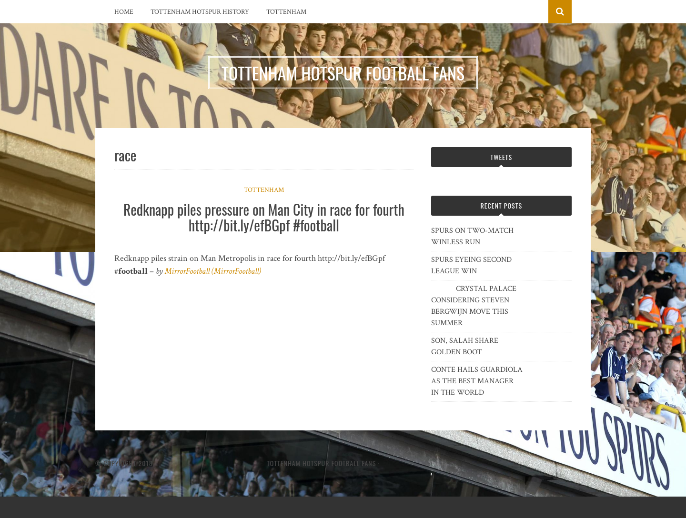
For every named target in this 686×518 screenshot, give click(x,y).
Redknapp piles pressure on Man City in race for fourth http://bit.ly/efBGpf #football (263, 217)
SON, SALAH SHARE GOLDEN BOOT (464, 346)
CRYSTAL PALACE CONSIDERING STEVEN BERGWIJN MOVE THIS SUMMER (473, 306)
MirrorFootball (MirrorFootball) (213, 271)
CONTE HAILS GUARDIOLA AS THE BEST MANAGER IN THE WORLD (477, 381)
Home (123, 12)
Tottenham (286, 12)
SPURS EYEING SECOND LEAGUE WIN (471, 265)
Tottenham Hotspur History (200, 12)
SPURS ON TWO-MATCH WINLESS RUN (472, 236)
